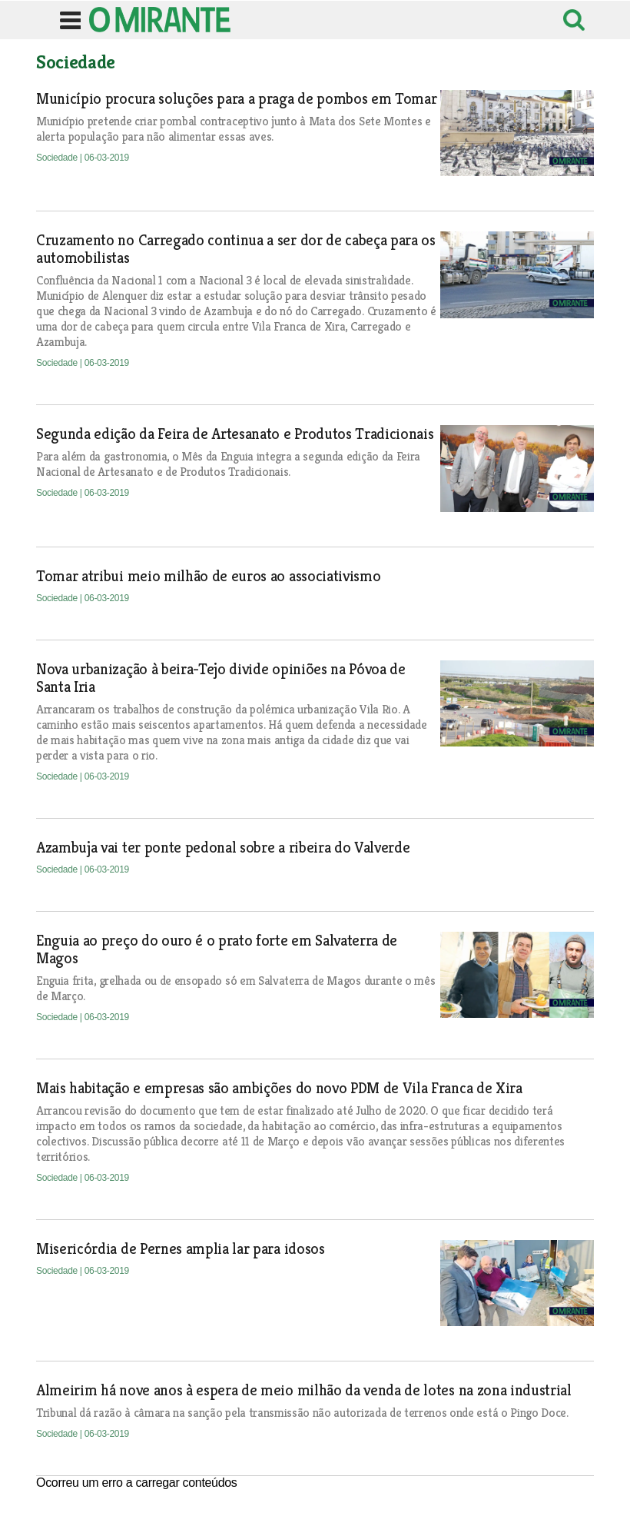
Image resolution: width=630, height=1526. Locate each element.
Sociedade (58, 157)
